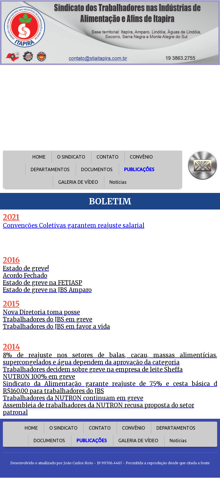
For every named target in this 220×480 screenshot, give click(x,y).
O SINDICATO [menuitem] (71, 156)
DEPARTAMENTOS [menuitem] (50, 169)
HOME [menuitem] (39, 156)
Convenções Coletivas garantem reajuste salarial (73, 225)
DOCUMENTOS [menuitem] (97, 169)
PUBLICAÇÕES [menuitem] (139, 169)
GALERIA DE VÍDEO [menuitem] (78, 182)
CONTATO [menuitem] (107, 156)
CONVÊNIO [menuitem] (141, 156)
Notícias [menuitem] (118, 182)
